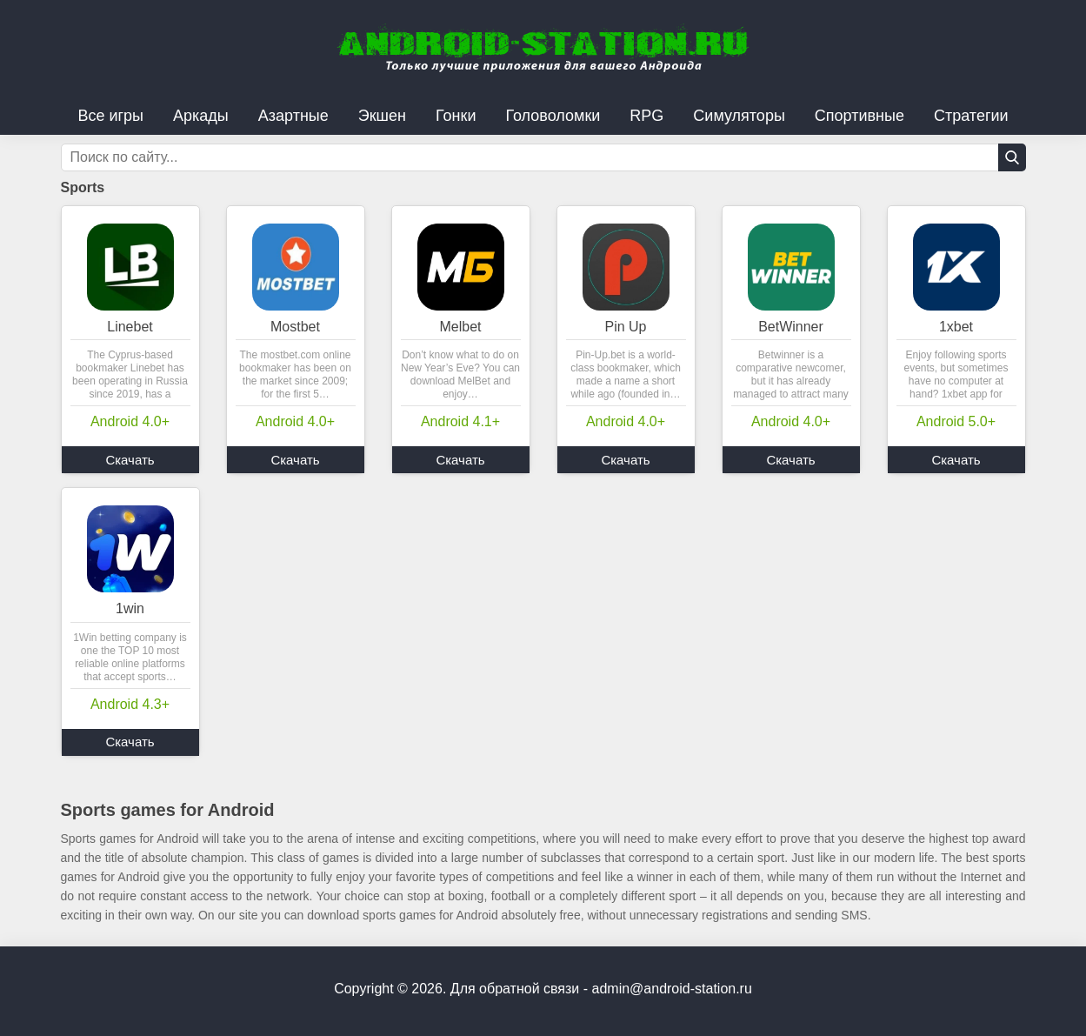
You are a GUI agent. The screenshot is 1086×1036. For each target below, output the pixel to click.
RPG (646, 115)
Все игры (110, 115)
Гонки (456, 115)
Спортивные (859, 115)
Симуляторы (739, 115)
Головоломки (552, 115)
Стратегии (971, 115)
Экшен (382, 115)
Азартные (293, 115)
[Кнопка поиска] (1012, 157)
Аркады (201, 115)
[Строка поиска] (543, 157)
